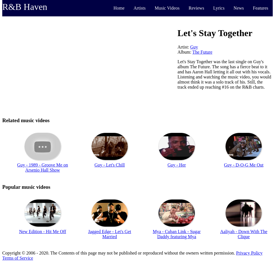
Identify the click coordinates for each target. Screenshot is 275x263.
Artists (140, 8)
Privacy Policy (249, 253)
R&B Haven (24, 7)
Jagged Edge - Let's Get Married (109, 234)
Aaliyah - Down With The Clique (243, 234)
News (238, 8)
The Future (202, 52)
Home (118, 8)
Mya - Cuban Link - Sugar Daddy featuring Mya (176, 234)
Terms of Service (17, 258)
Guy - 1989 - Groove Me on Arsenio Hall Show (42, 167)
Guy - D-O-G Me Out (244, 165)
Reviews (196, 8)
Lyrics (218, 8)
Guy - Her (177, 165)
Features (260, 8)
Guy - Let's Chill (109, 165)
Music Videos (167, 8)
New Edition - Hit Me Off (42, 231)
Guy (194, 47)
